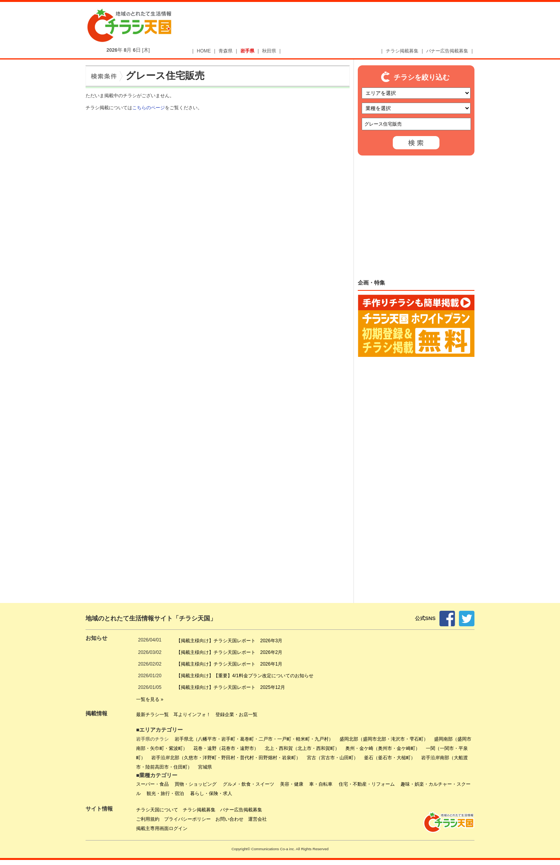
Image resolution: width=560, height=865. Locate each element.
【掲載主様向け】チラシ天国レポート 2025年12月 (230, 687)
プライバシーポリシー (187, 819)
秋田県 (269, 51)
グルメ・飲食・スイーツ (248, 784)
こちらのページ (148, 107)
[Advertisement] (336, 26)
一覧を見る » (149, 699)
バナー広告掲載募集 (447, 51)
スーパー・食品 (152, 784)
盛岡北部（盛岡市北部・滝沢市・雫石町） (384, 739)
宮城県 (205, 767)
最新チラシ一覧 (152, 714)
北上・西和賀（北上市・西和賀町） (302, 748)
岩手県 (247, 51)
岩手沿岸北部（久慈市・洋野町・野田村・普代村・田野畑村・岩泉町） (226, 757)
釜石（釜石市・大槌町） (389, 757)
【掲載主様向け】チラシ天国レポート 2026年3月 (229, 640)
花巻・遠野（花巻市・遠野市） (226, 748)
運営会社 (257, 819)
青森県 (226, 51)
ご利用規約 (147, 819)
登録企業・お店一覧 (236, 714)
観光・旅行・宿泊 (165, 793)
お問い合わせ (229, 819)
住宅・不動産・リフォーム (367, 784)
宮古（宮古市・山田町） (332, 757)
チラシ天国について (157, 810)
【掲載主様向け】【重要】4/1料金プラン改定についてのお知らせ (244, 675)
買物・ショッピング (196, 784)
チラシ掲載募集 (402, 51)
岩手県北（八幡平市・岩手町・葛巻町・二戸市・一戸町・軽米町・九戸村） (254, 739)
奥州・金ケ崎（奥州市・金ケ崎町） (382, 748)
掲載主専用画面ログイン (161, 828)
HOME (204, 51)
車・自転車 (320, 784)
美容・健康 (291, 784)
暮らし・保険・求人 (211, 793)
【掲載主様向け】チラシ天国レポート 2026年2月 (229, 652)
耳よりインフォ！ (192, 714)
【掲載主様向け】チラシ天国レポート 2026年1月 (229, 664)
